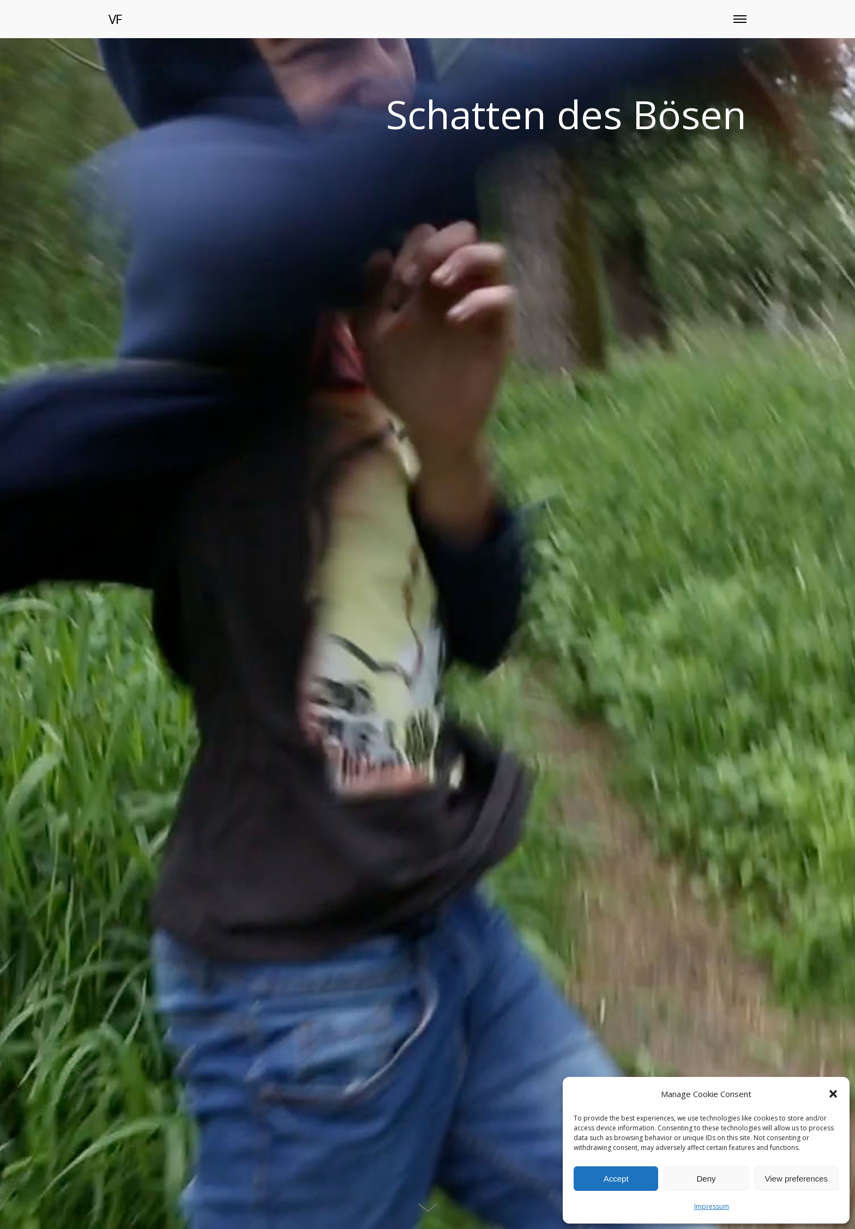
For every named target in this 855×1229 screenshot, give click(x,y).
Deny (705, 1178)
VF (115, 19)
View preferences (796, 1178)
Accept (616, 1178)
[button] (833, 1093)
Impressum (711, 1206)
